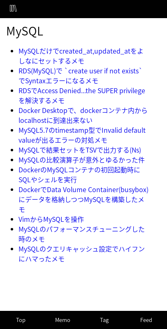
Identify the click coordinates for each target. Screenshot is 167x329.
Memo (62, 320)
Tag (104, 320)
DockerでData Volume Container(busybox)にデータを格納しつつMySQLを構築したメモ (83, 199)
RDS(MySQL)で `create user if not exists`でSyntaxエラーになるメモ (81, 75)
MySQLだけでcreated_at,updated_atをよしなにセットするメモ (81, 56)
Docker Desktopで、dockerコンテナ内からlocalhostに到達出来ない (83, 115)
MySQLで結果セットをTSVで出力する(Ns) (80, 150)
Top (21, 320)
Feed (146, 320)
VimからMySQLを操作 (51, 219)
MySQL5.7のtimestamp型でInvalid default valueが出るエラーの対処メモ (82, 135)
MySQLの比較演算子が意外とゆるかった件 (82, 159)
